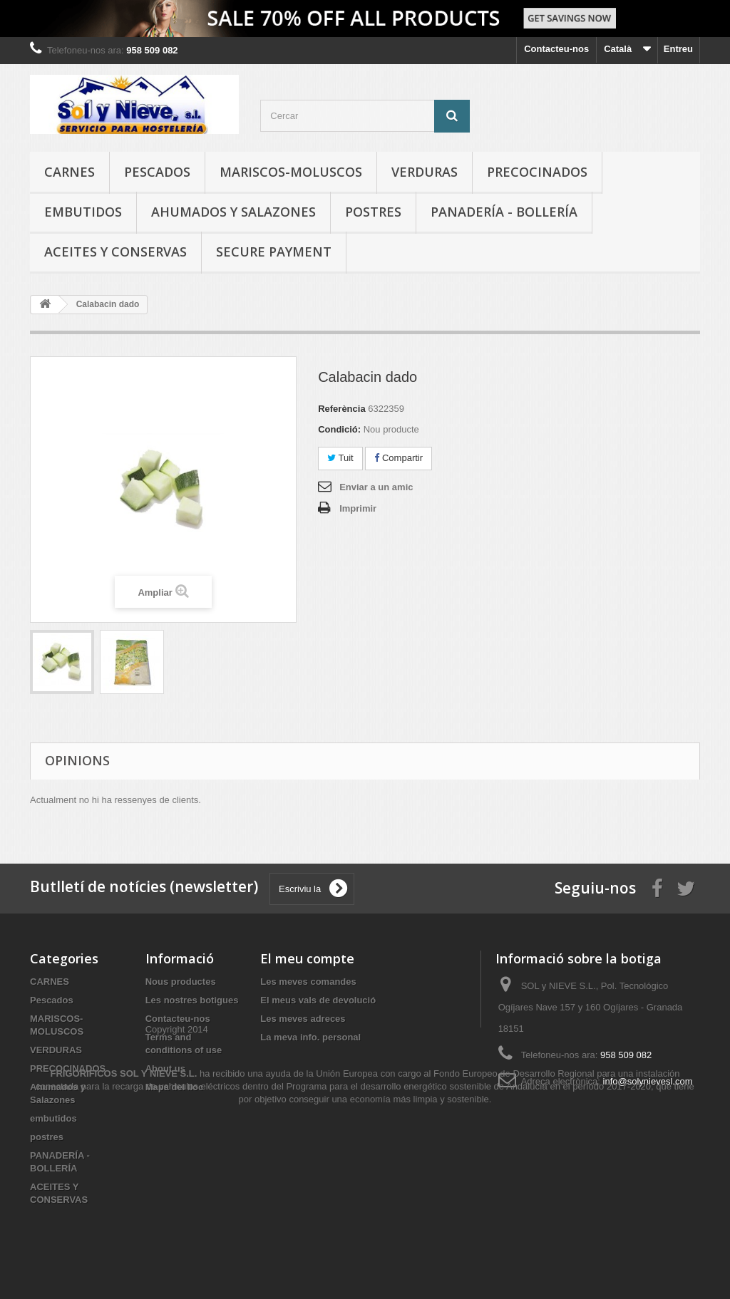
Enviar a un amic (376, 487)
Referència (341, 408)
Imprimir (357, 508)
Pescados (157, 171)
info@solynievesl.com (648, 1081)
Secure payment (273, 251)
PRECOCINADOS (537, 171)
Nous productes (180, 981)
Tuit (340, 457)
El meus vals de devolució (318, 1000)
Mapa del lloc (174, 1087)
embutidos (83, 211)
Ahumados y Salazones (233, 211)
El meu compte (307, 958)
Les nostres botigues (192, 1000)
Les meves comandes (308, 981)
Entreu (678, 48)
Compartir (398, 457)
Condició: (339, 429)
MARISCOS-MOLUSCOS (291, 171)
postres (373, 211)
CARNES (69, 171)
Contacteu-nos (556, 48)
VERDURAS (424, 171)
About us (165, 1068)
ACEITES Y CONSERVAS (115, 251)
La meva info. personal (310, 1037)
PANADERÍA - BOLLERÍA (504, 211)
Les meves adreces (302, 1018)
